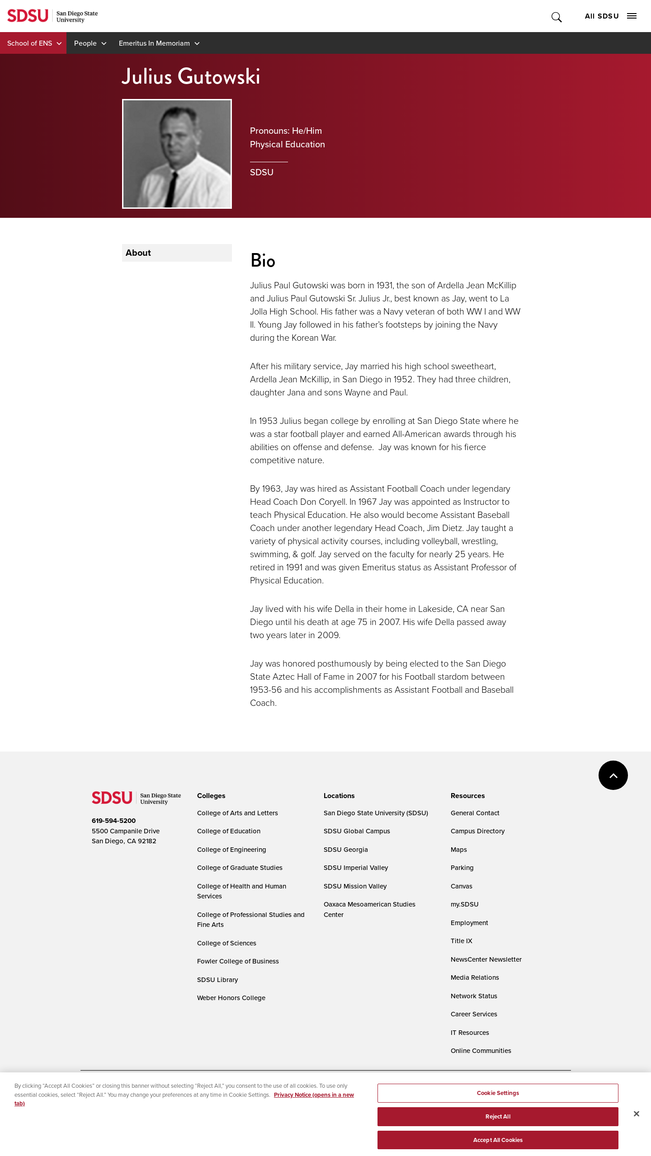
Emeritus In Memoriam (154, 43)
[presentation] (210, 796)
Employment (469, 922)
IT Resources (470, 1032)
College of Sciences (226, 943)
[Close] (636, 1119)
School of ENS (29, 43)
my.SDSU (465, 904)
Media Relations (475, 977)
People (85, 43)
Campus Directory (478, 831)
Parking (462, 867)
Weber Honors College (231, 997)
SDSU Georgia (346, 849)
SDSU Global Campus (357, 831)
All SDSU (611, 16)
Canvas (461, 886)
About (138, 252)
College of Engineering (231, 849)
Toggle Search (557, 16)
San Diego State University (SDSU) (376, 813)
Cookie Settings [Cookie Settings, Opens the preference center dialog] (498, 1098)
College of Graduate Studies (240, 867)
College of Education (228, 831)
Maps (459, 849)
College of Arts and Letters (237, 813)
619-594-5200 (114, 821)
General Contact (475, 813)
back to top (613, 775)
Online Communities (481, 1050)
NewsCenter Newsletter (486, 959)
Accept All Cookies (498, 1145)
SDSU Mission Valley (355, 886)
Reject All (498, 1122)
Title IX (461, 940)
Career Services (474, 1014)
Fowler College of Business (238, 961)
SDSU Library (217, 979)
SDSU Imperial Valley (356, 867)
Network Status (474, 996)
